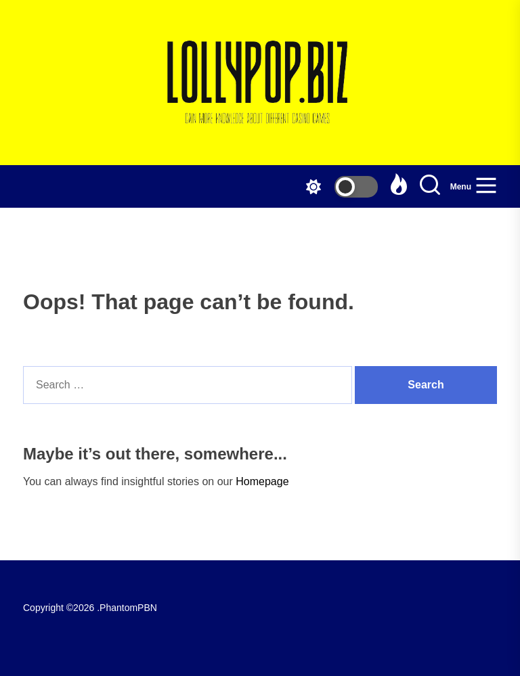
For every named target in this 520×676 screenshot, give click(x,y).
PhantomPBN (128, 607)
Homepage (262, 481)
